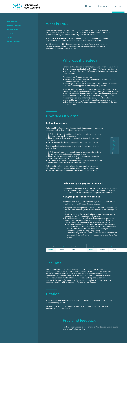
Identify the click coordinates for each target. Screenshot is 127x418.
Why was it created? (14, 26)
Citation (9, 38)
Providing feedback (13, 42)
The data (10, 34)
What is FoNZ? (12, 22)
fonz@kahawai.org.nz (77, 329)
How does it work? (13, 30)
